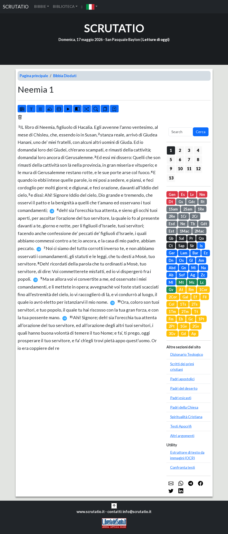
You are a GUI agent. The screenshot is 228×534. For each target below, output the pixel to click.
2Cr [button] (195, 216)
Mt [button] (181, 282)
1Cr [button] (184, 216)
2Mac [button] (199, 231)
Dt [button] (171, 201)
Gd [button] (183, 333)
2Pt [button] (172, 326)
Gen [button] (172, 194)
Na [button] (203, 267)
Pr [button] (191, 238)
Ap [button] (193, 333)
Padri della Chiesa (184, 407)
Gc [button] (190, 319)
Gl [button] (191, 260)
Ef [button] (195, 297)
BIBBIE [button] (40, 6)
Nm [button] (202, 194)
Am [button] (201, 260)
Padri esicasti (180, 398)
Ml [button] (171, 282)
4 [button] (198, 150)
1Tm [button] (172, 311)
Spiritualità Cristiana (186, 416)
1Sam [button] (173, 209)
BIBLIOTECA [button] (63, 6)
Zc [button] (203, 275)
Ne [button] (182, 223)
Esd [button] (172, 223)
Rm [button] (191, 289)
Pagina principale (34, 75)
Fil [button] (205, 297)
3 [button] (189, 150)
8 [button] (198, 159)
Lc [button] (202, 282)
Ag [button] (192, 275)
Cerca (200, 131)
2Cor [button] (173, 297)
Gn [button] (183, 267)
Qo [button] (201, 238)
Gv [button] (171, 289)
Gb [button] (171, 238)
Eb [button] (181, 319)
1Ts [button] (183, 304)
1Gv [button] (183, 326)
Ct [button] (171, 245)
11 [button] (189, 168)
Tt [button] (196, 311)
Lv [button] (192, 194)
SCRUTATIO (16, 6)
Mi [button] (193, 267)
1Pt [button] (201, 319)
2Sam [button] (187, 209)
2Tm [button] (185, 311)
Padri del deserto (183, 388)
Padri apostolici (182, 379)
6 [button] (180, 159)
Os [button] (181, 260)
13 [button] (171, 177)
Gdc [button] (191, 201)
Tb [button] (192, 223)
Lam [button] (183, 253)
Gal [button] (185, 297)
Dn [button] (171, 260)
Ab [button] (171, 275)
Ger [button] (172, 253)
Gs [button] (181, 201)
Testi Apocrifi (181, 426)
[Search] (180, 131)
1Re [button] (201, 209)
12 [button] (198, 168)
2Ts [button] (194, 304)
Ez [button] (206, 253)
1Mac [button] (184, 231)
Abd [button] (172, 267)
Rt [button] (203, 201)
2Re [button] (172, 216)
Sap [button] (181, 245)
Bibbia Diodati (64, 75)
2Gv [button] (195, 326)
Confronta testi (182, 467)
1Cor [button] (203, 289)
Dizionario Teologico (186, 354)
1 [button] (171, 150)
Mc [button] (192, 282)
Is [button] (201, 245)
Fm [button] (171, 319)
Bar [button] (195, 253)
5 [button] (171, 159)
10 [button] (180, 168)
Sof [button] (182, 275)
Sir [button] (192, 245)
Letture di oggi (155, 39)
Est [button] (171, 231)
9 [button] (171, 168)
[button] (91, 7)
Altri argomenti (182, 435)
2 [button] (180, 150)
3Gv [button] (172, 333)
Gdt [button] (204, 223)
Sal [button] (181, 238)
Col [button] (171, 304)
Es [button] (183, 194)
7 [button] (189, 159)
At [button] (181, 289)
